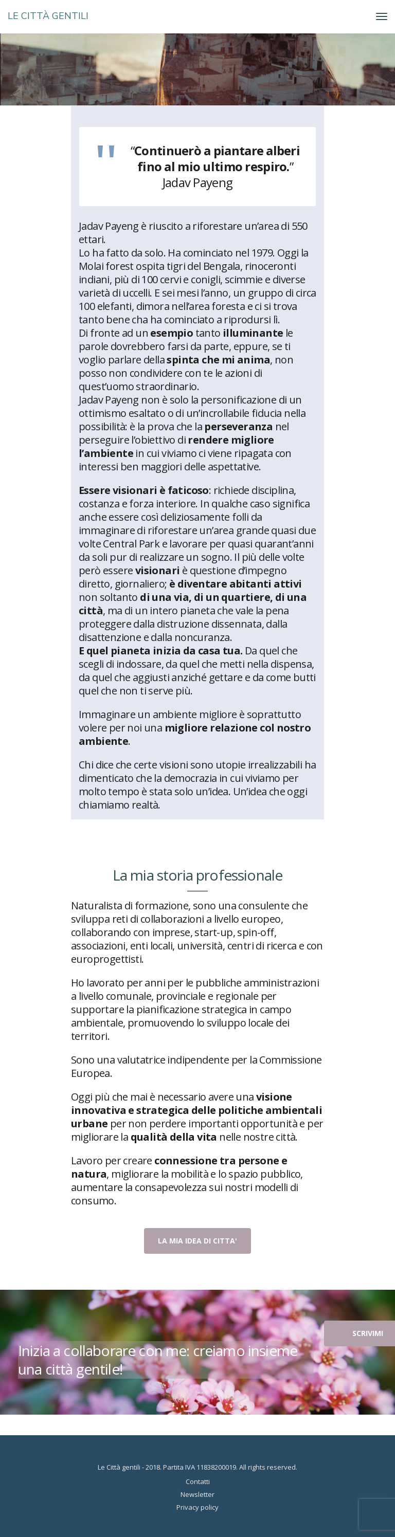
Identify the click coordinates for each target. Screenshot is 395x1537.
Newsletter (197, 1494)
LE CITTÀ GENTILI (48, 16)
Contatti (198, 1481)
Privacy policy (197, 1507)
